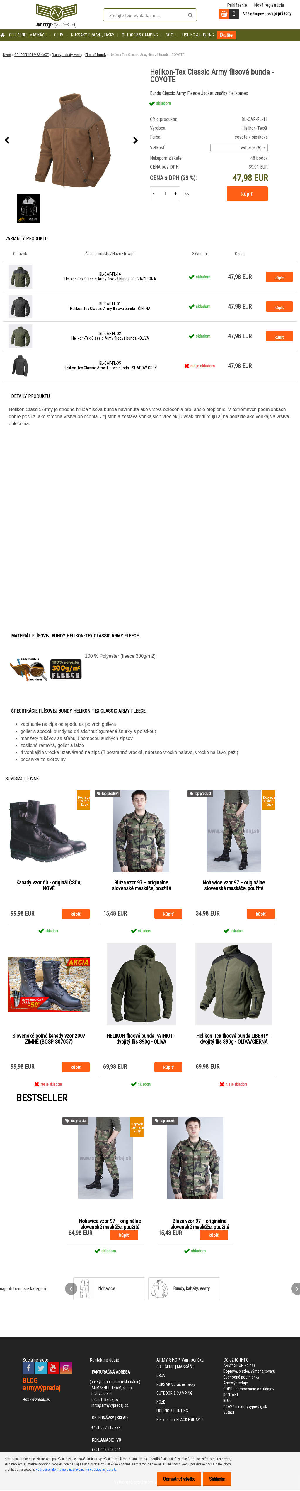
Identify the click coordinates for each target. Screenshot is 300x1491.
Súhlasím (215, 1479)
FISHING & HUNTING (198, 35)
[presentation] (7, 140)
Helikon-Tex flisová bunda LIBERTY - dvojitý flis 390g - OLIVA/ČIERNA (233, 1039)
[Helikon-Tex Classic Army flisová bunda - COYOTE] (71, 140)
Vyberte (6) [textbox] (251, 148)
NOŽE (170, 35)
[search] (190, 15)
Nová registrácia (269, 5)
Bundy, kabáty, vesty (67, 55)
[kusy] (165, 193)
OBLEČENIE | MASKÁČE (28, 35)
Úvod (7, 55)
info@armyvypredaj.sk (109, 1406)
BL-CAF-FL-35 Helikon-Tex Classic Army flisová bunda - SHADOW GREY (110, 365)
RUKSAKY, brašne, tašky (92, 35)
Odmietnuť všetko (174, 1479)
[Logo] (56, 14)
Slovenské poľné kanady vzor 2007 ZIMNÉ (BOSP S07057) (48, 1039)
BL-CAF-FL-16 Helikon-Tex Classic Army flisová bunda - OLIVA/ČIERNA (110, 276)
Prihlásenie (237, 5)
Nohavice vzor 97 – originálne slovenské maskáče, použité (234, 886)
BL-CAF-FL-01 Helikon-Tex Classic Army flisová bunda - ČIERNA (110, 306)
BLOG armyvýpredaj (42, 1385)
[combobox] (239, 148)
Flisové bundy (95, 55)
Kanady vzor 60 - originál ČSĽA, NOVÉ (48, 886)
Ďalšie (226, 35)
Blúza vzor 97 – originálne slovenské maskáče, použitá (141, 886)
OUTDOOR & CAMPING (140, 35)
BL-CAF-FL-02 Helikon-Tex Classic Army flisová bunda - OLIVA (110, 336)
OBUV (58, 35)
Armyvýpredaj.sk (36, 1399)
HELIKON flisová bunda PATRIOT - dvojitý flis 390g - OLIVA (141, 1039)
